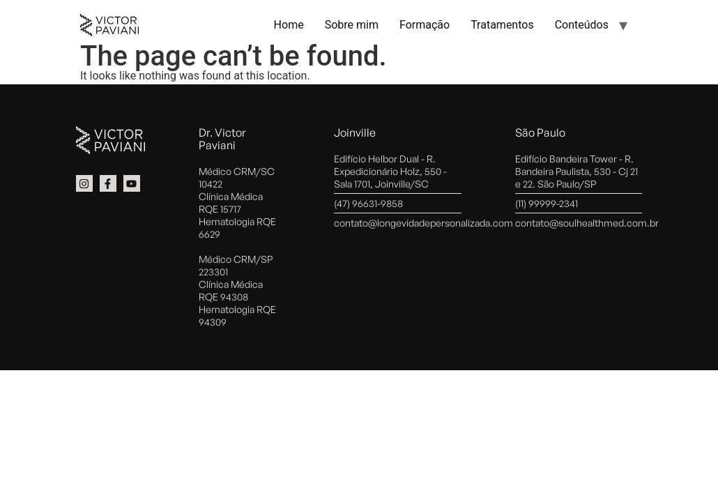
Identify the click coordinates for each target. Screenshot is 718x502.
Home (289, 24)
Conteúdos (582, 24)
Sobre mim (352, 24)
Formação (424, 24)
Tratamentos (502, 24)
